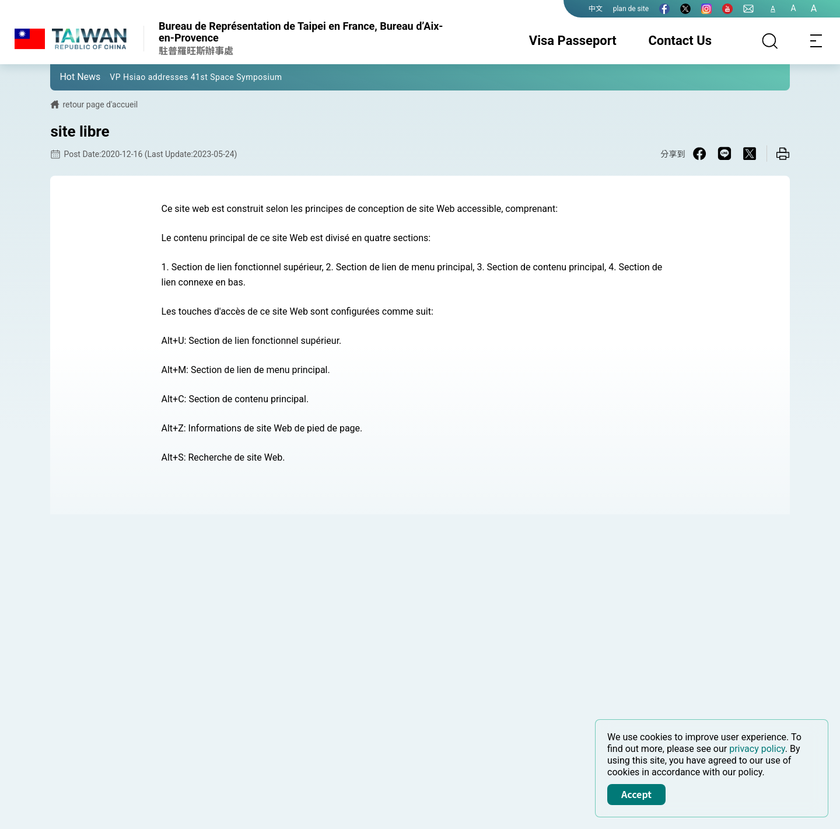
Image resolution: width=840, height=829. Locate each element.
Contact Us (680, 40)
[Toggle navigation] (816, 41)
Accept (636, 794)
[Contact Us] (748, 9)
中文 (596, 9)
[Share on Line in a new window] (724, 153)
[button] (67, 76)
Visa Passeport (573, 40)
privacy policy (757, 748)
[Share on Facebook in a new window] (699, 153)
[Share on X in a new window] (749, 153)
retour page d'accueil (100, 104)
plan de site (631, 9)
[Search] (770, 41)
